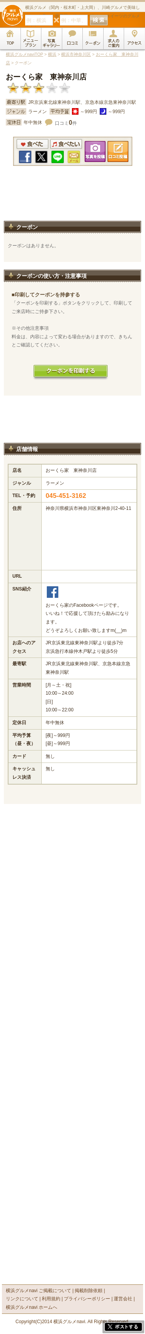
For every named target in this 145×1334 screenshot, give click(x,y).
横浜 (52, 54)
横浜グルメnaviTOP (24, 54)
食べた (32, 144)
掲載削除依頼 (88, 1290)
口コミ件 (66, 123)
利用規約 (51, 1298)
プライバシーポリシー (87, 1298)
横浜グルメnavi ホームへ (31, 1307)
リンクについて (22, 1298)
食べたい (66, 144)
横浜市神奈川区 (76, 54)
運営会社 (123, 1298)
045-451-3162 (66, 495)
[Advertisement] (72, 200)
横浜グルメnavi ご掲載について (38, 1290)
